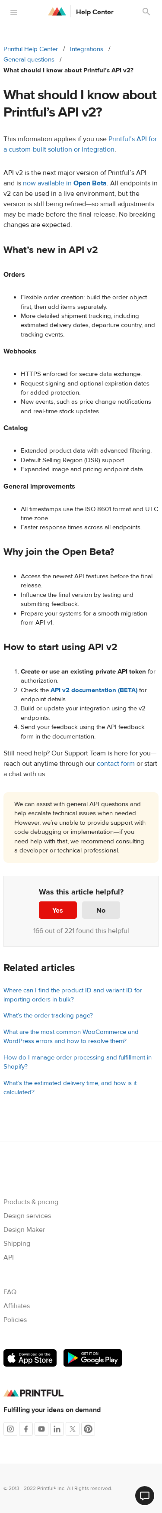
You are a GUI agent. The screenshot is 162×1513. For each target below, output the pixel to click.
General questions (28, 59)
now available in (65, 183)
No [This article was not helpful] (100, 910)
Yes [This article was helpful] (57, 910)
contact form (116, 763)
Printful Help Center (30, 49)
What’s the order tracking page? (48, 1015)
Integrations (86, 49)
